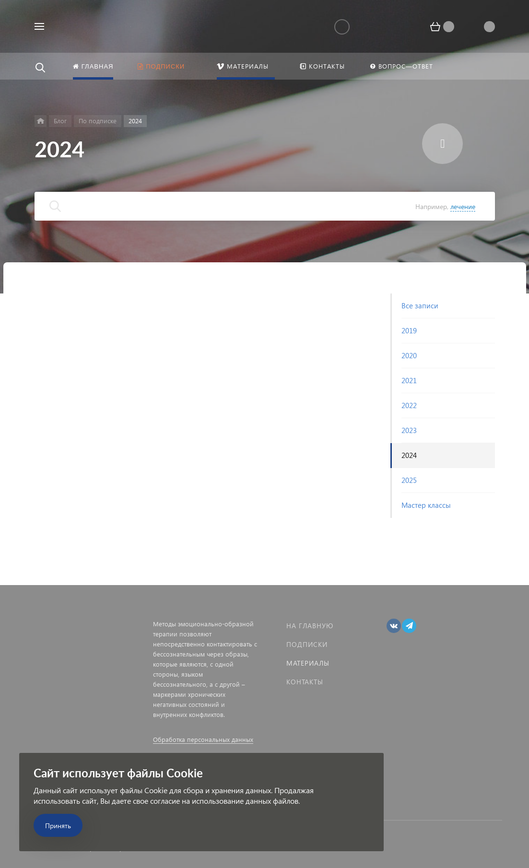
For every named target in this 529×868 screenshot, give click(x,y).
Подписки (307, 644)
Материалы (307, 663)
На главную (309, 625)
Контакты (304, 681)
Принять (58, 825)
